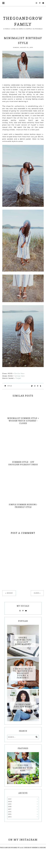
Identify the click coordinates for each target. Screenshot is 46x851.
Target (18, 378)
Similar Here (19, 373)
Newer (10, 593)
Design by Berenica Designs (35, 848)
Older (36, 593)
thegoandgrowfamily (9, 848)
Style (10, 385)
